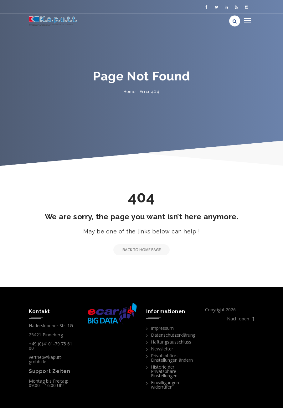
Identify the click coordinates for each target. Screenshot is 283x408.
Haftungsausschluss (171, 342)
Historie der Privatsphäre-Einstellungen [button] (164, 371)
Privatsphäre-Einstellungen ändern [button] (172, 358)
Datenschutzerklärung (173, 335)
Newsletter (162, 349)
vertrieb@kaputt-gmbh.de (46, 359)
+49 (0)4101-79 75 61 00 (50, 346)
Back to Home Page (137, 249)
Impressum (162, 328)
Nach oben (240, 319)
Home (129, 91)
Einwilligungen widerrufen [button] (165, 385)
